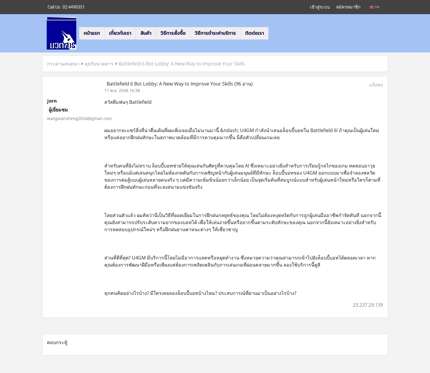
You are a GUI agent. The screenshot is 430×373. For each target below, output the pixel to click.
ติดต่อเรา (254, 33)
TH (374, 6)
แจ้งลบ (376, 84)
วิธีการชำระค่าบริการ (215, 33)
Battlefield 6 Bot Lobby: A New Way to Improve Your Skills (182, 63)
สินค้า (145, 33)
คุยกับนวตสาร (99, 63)
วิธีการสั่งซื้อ (173, 33)
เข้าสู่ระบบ (320, 7)
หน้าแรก (92, 33)
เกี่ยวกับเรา (120, 33)
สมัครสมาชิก (348, 7)
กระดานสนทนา (63, 63)
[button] (273, 33)
